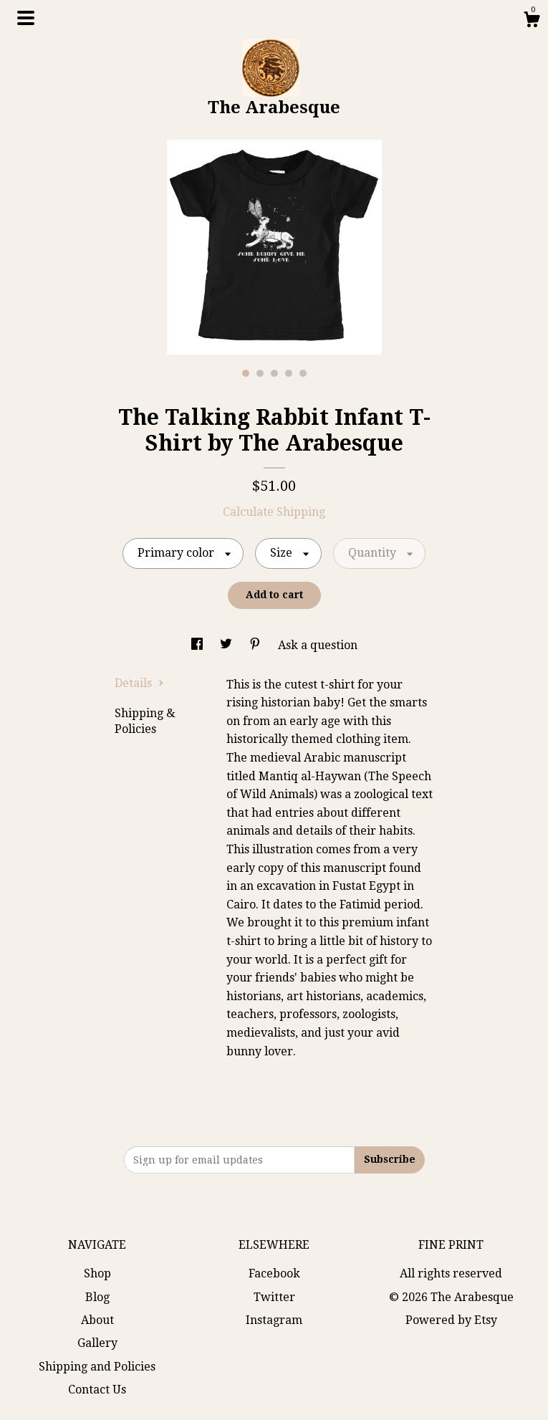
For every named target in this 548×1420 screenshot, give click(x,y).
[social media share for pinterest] (256, 645)
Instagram (274, 1320)
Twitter (274, 1297)
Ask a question (317, 645)
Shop (97, 1273)
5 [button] (303, 373)
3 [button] (274, 373)
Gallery (97, 1343)
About (97, 1320)
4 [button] (288, 373)
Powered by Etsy (451, 1320)
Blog (97, 1297)
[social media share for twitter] (227, 645)
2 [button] (260, 373)
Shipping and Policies (97, 1366)
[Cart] (531, 21)
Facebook (274, 1273)
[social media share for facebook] (198, 645)
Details (139, 683)
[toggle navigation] (25, 18)
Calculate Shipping (274, 512)
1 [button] (245, 373)
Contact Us (97, 1389)
